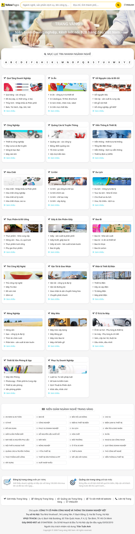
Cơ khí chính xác (57, 193)
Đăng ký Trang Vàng (43, 498)
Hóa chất (11, 172)
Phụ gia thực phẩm (14, 248)
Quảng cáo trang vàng (95, 479)
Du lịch (99, 172)
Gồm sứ (9, 295)
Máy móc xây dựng (58, 330)
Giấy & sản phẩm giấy (61, 219)
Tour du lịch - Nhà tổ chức (105, 193)
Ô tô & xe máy (102, 313)
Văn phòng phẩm (13, 389)
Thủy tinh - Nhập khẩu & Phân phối (21, 103)
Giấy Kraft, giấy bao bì (59, 240)
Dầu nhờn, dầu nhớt (103, 342)
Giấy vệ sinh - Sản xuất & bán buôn (65, 244)
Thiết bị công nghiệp (15, 141)
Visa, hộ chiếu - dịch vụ (104, 201)
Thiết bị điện (99, 283)
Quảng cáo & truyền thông (64, 125)
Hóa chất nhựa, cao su (16, 201)
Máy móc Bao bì (57, 338)
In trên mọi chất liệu (59, 107)
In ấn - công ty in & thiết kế (62, 94)
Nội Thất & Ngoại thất (15, 445)
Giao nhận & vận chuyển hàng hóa (65, 291)
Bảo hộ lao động (79, 417)
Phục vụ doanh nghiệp (62, 360)
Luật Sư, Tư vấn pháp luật (61, 377)
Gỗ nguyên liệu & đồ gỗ (107, 78)
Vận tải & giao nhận (61, 266)
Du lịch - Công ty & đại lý (105, 189)
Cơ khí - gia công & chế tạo (62, 189)
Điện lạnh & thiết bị (113, 422)
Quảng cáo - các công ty (60, 141)
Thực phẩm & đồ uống (18, 219)
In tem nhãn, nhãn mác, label (63, 103)
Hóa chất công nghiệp (15, 193)
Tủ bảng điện (100, 291)
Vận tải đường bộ (57, 287)
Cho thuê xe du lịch (102, 197)
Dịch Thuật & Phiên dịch (60, 385)
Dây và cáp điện (101, 287)
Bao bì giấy (55, 248)
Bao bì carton (100, 248)
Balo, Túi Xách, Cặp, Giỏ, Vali (18, 107)
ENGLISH (129, 5)
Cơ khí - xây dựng (57, 201)
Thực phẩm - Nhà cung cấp (18, 236)
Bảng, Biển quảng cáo (59, 146)
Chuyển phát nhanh (59, 295)
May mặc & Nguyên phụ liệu (17, 440)
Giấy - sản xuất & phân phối (62, 236)
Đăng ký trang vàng (29, 479)
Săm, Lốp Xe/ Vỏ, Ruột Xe (105, 338)
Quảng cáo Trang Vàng (71, 498)
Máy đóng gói (56, 334)
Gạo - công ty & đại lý (15, 334)
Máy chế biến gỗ (57, 342)
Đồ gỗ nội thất (100, 103)
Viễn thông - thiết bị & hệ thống (108, 141)
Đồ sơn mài (11, 291)
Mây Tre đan (11, 287)
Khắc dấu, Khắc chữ (58, 389)
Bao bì (98, 219)
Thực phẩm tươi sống (15, 244)
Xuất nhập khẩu (45, 462)
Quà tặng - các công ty (16, 94)
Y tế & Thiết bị (44, 451)
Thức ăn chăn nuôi (14, 338)
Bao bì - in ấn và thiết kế (105, 240)
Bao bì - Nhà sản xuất (103, 236)
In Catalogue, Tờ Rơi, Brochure (63, 99)
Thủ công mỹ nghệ (16, 266)
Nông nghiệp (13, 313)
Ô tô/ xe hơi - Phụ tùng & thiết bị (108, 330)
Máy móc (55, 313)
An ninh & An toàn (13, 417)
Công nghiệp (13, 125)
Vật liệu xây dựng (79, 457)
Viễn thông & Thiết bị (106, 125)
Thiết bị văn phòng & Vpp (19, 360)
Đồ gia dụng (10, 428)
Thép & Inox (77, 451)
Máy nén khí (11, 154)
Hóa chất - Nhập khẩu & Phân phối (21, 189)
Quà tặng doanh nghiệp (19, 78)
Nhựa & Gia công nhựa (115, 440)
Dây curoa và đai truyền (16, 146)
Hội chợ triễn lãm (57, 154)
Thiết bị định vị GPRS (103, 154)
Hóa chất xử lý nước (14, 197)
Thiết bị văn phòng (14, 385)
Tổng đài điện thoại (102, 146)
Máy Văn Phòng (13, 377)
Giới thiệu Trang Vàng (17, 498)
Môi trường (77, 440)
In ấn (53, 78)
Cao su (108, 417)
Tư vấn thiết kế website (100, 498)
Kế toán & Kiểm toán (59, 381)
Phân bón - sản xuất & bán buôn (20, 342)
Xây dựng (9, 462)
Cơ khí (54, 172)
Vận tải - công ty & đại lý (60, 283)
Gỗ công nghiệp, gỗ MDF (105, 107)
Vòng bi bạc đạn (13, 150)
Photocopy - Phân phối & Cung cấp (21, 381)
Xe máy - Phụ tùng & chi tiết (106, 334)
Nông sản (10, 330)
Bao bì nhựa (99, 244)
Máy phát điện (100, 295)
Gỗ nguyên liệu (101, 94)
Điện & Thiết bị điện (105, 266)
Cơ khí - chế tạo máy (59, 197)
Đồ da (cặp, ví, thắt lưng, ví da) (19, 99)
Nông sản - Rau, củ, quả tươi (18, 240)
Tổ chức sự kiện (57, 150)
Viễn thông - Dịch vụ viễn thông (108, 150)
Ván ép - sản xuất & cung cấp (107, 99)
